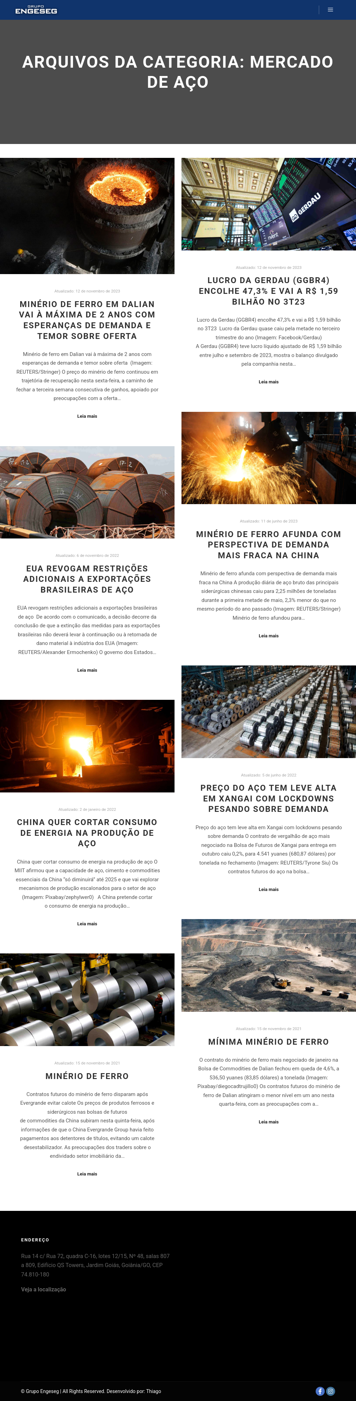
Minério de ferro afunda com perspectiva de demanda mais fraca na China (268, 544)
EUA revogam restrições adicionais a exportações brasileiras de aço (87, 579)
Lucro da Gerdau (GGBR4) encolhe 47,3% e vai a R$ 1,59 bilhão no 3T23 (269, 290)
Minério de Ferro (87, 1076)
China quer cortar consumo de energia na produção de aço (87, 832)
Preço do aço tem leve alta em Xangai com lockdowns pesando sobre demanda (269, 798)
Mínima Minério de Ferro (268, 1042)
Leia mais (87, 416)
